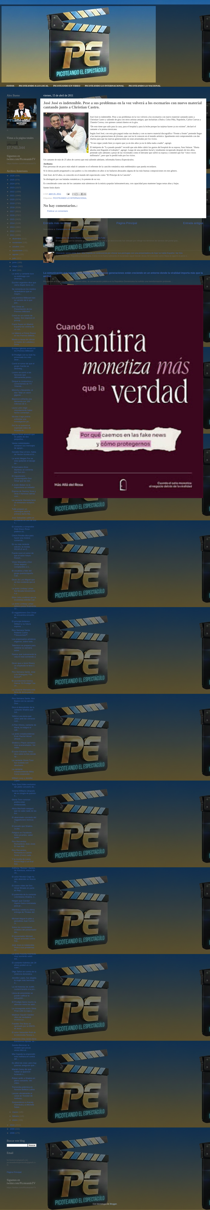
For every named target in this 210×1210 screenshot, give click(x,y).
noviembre (17, 242)
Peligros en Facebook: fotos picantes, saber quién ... (22, 835)
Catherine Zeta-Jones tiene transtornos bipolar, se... (24, 1040)
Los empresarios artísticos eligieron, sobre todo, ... (24, 640)
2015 (12, 219)
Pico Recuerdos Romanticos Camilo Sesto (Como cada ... (22, 852)
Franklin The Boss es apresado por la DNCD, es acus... (23, 1026)
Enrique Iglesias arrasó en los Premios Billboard (24, 349)
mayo (15, 266)
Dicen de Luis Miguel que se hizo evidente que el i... (23, 582)
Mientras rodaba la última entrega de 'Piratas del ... (23, 912)
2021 (12, 195)
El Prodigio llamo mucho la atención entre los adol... (24, 1003)
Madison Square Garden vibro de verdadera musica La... (23, 1017)
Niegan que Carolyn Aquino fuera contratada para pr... (24, 903)
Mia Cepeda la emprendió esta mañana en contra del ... (23, 1056)
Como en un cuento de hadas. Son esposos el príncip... (23, 317)
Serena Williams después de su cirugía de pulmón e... (24, 793)
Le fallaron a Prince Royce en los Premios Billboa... (24, 334)
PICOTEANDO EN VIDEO (66, 86)
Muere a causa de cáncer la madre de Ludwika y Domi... (23, 341)
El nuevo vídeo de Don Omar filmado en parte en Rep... (23, 888)
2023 (12, 187)
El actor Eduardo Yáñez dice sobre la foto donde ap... (24, 754)
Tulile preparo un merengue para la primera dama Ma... (22, 511)
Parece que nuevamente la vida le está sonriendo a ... (24, 656)
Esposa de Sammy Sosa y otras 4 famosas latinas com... (24, 493)
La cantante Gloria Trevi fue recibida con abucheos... (22, 762)
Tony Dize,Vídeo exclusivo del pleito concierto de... (24, 785)
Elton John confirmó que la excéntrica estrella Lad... (24, 598)
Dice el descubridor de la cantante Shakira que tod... (23, 709)
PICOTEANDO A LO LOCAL (34, 86)
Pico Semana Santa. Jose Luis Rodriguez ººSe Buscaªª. (23, 674)
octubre (16, 246)
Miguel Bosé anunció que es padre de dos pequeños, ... (23, 436)
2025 (12, 180)
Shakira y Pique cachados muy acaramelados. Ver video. (24, 745)
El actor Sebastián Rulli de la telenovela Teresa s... (24, 1033)
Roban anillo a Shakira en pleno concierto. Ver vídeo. (23, 1080)
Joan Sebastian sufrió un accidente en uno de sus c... (24, 520)
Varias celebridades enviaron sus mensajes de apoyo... (23, 445)
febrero (15, 1116)
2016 (12, 215)
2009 (12, 1129)
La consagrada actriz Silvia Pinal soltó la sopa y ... (24, 1009)
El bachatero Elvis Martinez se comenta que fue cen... (22, 469)
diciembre (17, 238)
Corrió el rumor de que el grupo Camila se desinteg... (23, 366)
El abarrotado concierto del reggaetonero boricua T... (24, 819)
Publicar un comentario (57, 211)
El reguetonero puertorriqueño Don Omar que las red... (22, 478)
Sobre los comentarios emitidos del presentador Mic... (24, 929)
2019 (12, 203)
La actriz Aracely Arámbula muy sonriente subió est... (24, 956)
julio (14, 258)
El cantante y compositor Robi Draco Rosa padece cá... (23, 529)
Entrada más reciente (56, 223)
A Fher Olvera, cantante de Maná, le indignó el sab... (24, 727)
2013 (12, 227)
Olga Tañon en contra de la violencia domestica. (24, 972)
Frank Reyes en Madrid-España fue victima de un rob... (23, 326)
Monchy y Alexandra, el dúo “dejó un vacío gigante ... (22, 392)
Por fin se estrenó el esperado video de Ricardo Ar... (21, 427)
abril (14, 270)
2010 (12, 1125)
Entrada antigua (193, 223)
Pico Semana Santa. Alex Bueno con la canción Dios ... (23, 700)
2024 (12, 183)
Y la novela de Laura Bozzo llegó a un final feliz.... (22, 861)
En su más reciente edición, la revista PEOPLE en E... (21, 546)
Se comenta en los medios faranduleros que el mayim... (24, 291)
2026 (12, 176)
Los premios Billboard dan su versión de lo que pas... (23, 300)
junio (14, 262)
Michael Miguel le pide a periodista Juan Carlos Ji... (23, 921)
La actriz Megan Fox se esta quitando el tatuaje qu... (23, 460)
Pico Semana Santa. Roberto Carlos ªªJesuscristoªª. (21, 632)
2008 (12, 1133)
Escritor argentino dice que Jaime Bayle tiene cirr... (24, 283)
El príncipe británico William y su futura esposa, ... (21, 623)
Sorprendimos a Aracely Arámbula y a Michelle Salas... (23, 1104)
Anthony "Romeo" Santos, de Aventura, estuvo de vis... (23, 870)
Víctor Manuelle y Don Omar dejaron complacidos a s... (22, 564)
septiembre (17, 250)
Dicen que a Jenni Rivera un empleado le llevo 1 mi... (23, 665)
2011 (12, 235)
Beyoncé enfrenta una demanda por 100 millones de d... (22, 401)
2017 (12, 211)
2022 (12, 191)
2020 (12, 199)
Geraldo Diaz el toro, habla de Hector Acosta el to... (24, 453)
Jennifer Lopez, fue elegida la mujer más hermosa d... (24, 980)
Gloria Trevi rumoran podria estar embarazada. (21, 802)
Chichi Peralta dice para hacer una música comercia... (22, 537)
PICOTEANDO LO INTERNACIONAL (104, 86)
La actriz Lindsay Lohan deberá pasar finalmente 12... (24, 606)
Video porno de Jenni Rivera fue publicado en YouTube (80, 238)
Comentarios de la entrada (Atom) (71, 229)
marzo (15, 1112)
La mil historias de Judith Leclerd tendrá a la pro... (24, 988)
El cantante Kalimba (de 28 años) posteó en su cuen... (24, 965)
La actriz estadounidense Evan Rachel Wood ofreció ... (23, 736)
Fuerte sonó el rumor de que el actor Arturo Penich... (23, 555)
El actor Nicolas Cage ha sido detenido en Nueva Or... (24, 879)
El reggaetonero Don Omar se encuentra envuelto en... (24, 615)
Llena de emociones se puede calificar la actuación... (22, 995)
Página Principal (126, 223)
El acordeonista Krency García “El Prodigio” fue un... (23, 683)
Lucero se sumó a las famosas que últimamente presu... (22, 374)
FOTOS (10, 86)
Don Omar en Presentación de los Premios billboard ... (22, 309)
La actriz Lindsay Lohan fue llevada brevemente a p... (23, 590)
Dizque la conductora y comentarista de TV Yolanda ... (22, 383)
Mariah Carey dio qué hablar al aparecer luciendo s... (21, 1071)
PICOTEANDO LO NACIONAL (145, 86)
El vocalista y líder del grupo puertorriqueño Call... (22, 573)
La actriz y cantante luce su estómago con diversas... (23, 276)
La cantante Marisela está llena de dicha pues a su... (23, 692)
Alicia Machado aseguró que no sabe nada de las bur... (24, 810)
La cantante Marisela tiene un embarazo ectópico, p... (24, 502)
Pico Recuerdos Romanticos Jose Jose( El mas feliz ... (23, 843)
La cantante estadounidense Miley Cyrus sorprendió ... (23, 771)
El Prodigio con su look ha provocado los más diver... (23, 357)
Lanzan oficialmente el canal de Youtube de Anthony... (22, 1095)
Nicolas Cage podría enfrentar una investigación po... (21, 419)
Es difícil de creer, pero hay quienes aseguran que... (24, 1064)
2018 (12, 207)
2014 (12, 223)
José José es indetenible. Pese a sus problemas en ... (23, 947)
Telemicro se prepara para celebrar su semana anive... (24, 647)
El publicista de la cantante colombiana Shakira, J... (24, 895)
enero (15, 1120)
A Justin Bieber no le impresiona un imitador (23, 486)
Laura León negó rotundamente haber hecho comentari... (22, 410)
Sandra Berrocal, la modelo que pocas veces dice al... (21, 1047)
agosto (15, 254)
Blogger (113, 1204)
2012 (12, 231)
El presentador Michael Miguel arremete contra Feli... (23, 938)
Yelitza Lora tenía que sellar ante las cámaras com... (23, 718)
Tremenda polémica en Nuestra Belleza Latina (23, 1088)
